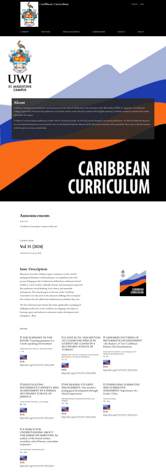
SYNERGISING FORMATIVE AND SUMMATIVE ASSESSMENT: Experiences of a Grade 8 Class (121, 389)
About (141, 32)
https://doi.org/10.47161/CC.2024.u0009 (79, 373)
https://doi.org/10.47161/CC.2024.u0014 (37, 465)
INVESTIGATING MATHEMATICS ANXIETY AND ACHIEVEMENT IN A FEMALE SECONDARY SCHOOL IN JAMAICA (39, 390)
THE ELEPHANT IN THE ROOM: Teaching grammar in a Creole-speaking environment (37, 340)
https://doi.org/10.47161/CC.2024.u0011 (37, 418)
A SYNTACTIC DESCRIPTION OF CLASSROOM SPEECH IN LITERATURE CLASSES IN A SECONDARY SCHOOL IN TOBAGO (81, 343)
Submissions (98, 32)
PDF (23, 357)
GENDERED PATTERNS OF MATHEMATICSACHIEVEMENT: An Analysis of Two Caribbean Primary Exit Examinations (122, 342)
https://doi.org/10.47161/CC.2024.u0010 (120, 370)
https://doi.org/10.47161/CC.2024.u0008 (37, 365)
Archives (45, 32)
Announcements (71, 32)
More (34, 315)
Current (24, 32)
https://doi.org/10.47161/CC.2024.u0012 (79, 417)
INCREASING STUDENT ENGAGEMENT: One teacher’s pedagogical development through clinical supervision (80, 389)
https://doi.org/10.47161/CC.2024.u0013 (120, 415)
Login (142, 4)
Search (121, 32)
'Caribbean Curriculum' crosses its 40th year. (39, 226)
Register (134, 4)
